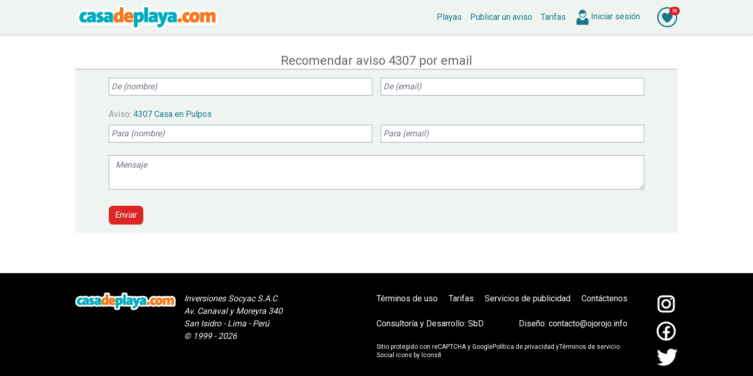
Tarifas (461, 298)
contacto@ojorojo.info (588, 323)
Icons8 (431, 355)
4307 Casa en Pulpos (172, 114)
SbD (476, 323)
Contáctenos (604, 298)
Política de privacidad (523, 346)
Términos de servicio (589, 346)
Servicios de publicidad (528, 298)
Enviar (126, 215)
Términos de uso (407, 298)
